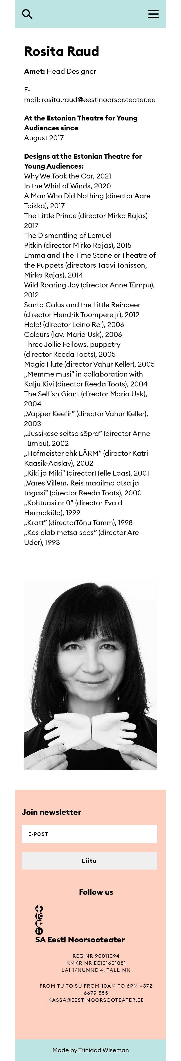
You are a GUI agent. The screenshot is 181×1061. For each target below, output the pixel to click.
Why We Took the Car (58, 175)
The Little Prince (50, 215)
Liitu (89, 861)
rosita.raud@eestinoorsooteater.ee (99, 99)
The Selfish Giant (51, 393)
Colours (36, 334)
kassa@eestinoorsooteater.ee (96, 1000)
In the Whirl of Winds (57, 185)
